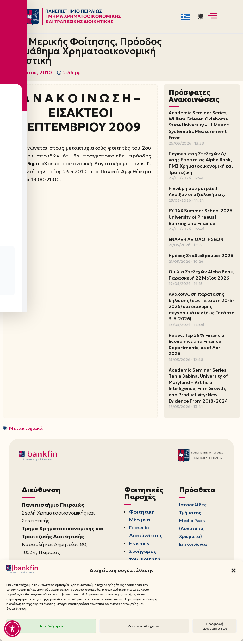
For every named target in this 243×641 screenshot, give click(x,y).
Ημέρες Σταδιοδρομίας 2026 (201, 256)
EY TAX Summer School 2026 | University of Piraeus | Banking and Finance (201, 217)
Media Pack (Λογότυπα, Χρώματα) (192, 529)
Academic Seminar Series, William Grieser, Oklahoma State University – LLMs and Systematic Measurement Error (199, 125)
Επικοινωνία (193, 545)
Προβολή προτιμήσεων (214, 626)
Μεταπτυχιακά (26, 428)
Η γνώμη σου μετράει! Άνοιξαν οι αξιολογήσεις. (197, 192)
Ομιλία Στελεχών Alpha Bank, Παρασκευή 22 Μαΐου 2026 (201, 275)
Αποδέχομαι (51, 626)
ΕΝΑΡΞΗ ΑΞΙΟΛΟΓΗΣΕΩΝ (196, 239)
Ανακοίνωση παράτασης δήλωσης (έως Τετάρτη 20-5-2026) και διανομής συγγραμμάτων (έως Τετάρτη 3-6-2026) (201, 307)
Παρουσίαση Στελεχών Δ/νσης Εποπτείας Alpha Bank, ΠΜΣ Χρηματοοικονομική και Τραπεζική (201, 163)
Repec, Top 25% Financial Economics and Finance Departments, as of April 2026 (197, 344)
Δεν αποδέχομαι (144, 626)
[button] (233, 570)
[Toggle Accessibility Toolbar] (12, 628)
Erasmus (140, 544)
